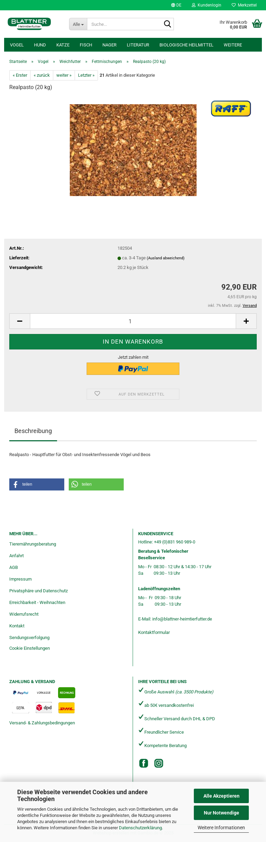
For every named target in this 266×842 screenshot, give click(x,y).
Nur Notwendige (221, 813)
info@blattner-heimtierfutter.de (182, 619)
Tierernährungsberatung (32, 544)
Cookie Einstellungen (29, 648)
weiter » (63, 75)
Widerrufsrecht (23, 614)
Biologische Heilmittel (186, 44)
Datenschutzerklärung (140, 827)
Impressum (20, 579)
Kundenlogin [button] (206, 5)
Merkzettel (244, 5)
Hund (40, 44)
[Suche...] (78, 24)
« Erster (20, 75)
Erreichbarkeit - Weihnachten (37, 602)
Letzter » (86, 75)
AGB (13, 567)
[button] (176, 5)
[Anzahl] (133, 321)
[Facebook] (143, 763)
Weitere (233, 44)
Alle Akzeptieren (221, 796)
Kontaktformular (154, 632)
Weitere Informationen (221, 827)
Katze (62, 44)
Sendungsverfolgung (29, 637)
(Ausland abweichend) (166, 258)
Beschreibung (33, 430)
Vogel (17, 44)
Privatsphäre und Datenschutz (38, 590)
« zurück (42, 75)
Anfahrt (16, 555)
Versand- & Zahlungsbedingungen (42, 722)
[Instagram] (158, 763)
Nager (109, 44)
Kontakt (16, 625)
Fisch (86, 44)
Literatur (138, 44)
